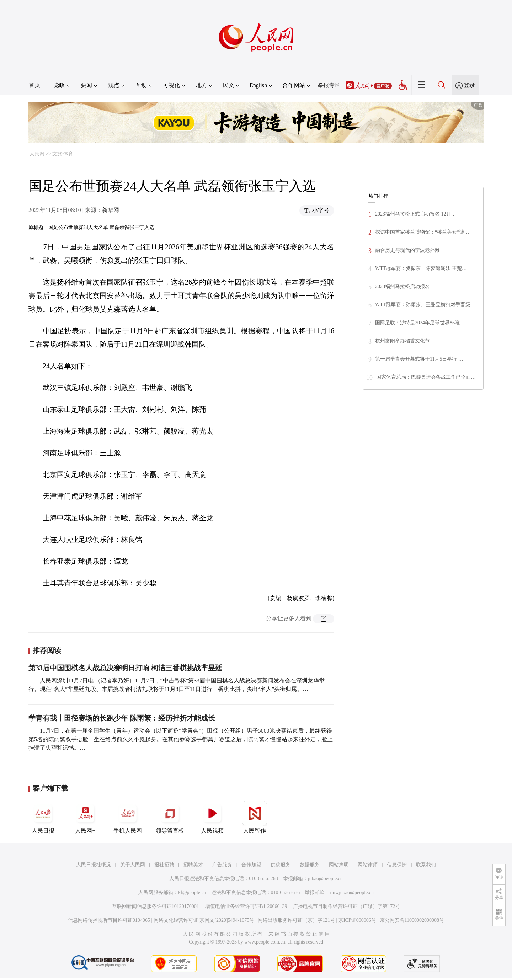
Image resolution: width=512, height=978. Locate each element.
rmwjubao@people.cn (352, 892)
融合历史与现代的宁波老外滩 (407, 250)
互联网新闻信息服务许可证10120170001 (155, 906)
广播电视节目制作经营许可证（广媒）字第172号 (346, 906)
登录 (469, 85)
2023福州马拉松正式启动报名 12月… (415, 214)
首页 (34, 85)
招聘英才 (193, 864)
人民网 (37, 153)
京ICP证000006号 (357, 920)
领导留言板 (170, 817)
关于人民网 (132, 864)
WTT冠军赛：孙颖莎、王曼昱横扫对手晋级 (422, 304)
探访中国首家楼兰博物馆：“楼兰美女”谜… (422, 232)
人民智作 (254, 817)
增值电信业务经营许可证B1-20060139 (246, 906)
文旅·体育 (63, 153)
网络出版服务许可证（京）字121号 (296, 920)
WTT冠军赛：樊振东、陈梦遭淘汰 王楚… (421, 268)
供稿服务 (280, 864)
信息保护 (397, 864)
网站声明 (339, 864)
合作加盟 (251, 864)
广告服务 (222, 864)
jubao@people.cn (325, 878)
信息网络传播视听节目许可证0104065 (109, 920)
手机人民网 (127, 817)
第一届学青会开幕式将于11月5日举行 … (419, 359)
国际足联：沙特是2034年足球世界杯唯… (420, 322)
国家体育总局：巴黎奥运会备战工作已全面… (426, 377)
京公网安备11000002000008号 (412, 920)
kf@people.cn (192, 892)
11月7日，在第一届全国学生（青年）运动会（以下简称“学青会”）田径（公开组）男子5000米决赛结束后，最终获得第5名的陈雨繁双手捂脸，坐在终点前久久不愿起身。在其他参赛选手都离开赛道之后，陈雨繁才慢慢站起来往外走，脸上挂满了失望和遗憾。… (180, 739)
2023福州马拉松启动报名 (402, 286)
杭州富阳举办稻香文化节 (402, 341)
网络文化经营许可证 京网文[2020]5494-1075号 (204, 920)
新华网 (110, 210)
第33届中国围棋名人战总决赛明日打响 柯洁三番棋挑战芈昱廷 (125, 668)
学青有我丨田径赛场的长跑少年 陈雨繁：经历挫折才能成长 (121, 718)
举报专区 (329, 85)
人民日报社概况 (93, 864)
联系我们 (426, 864)
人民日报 (43, 817)
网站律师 (368, 864)
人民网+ (85, 817)
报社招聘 (164, 864)
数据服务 (310, 864)
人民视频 (212, 817)
